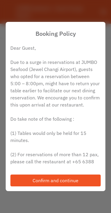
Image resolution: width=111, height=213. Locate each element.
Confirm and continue (55, 180)
